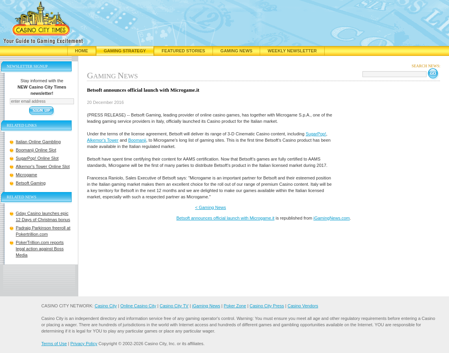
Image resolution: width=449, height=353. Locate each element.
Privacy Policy (83, 343)
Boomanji (137, 140)
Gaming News (236, 50)
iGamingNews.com (331, 218)
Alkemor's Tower (102, 140)
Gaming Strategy (125, 50)
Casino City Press (266, 305)
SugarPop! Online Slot (37, 158)
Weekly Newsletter (292, 50)
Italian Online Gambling (38, 141)
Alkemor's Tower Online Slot (43, 166)
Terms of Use (54, 343)
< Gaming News (210, 207)
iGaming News (206, 305)
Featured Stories (183, 50)
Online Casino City (138, 305)
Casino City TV (174, 305)
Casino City (105, 305)
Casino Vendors (303, 305)
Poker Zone (235, 305)
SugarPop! (316, 133)
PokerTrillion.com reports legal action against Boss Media (40, 248)
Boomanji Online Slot (36, 150)
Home (81, 50)
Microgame (26, 174)
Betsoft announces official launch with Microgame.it (225, 218)
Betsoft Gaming (31, 183)
